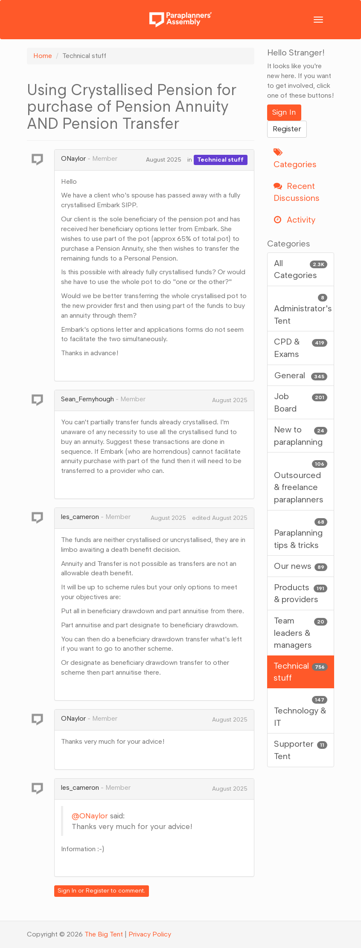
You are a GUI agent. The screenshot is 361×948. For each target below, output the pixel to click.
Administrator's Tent (303, 308)
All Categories (301, 269)
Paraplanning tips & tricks (301, 532)
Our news (301, 566)
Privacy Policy (149, 934)
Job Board (301, 402)
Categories (295, 159)
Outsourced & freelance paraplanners (301, 480)
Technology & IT (301, 710)
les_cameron (80, 517)
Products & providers (301, 593)
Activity (294, 220)
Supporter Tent (301, 749)
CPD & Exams (301, 347)
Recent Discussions (297, 192)
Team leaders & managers (301, 632)
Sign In (67, 890)
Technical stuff (220, 159)
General (301, 375)
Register (97, 890)
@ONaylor (90, 815)
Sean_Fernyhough (87, 399)
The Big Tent (103, 934)
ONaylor (73, 158)
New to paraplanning (301, 435)
